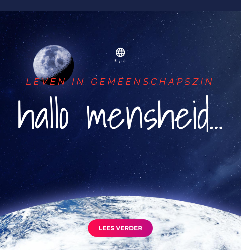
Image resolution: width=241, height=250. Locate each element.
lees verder (120, 228)
